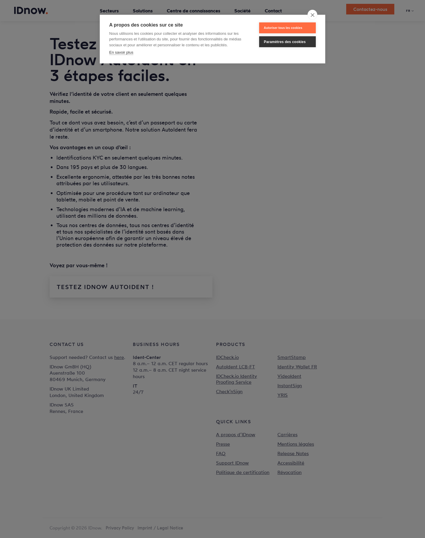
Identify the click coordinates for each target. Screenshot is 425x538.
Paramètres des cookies (285, 42)
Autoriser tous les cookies (283, 27)
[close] (312, 15)
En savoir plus (121, 52)
